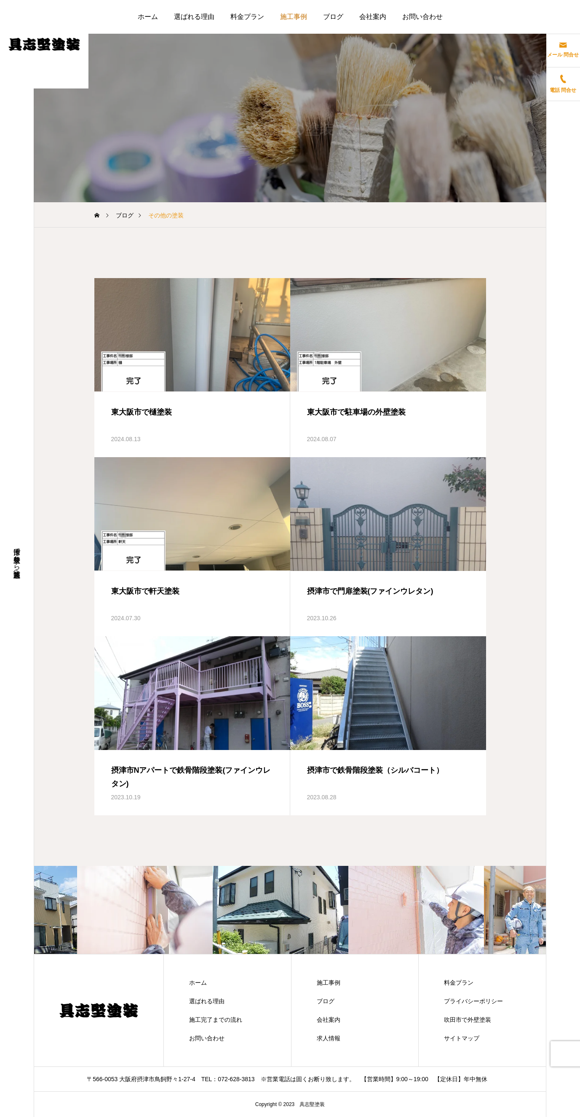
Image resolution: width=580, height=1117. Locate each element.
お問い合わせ (422, 16)
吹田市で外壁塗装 (467, 1020)
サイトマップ (461, 1038)
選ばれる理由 (194, 16)
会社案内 (372, 16)
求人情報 (328, 1038)
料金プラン (247, 16)
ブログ (333, 16)
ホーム (148, 16)
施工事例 (293, 16)
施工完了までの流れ (215, 1020)
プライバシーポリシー (473, 1001)
